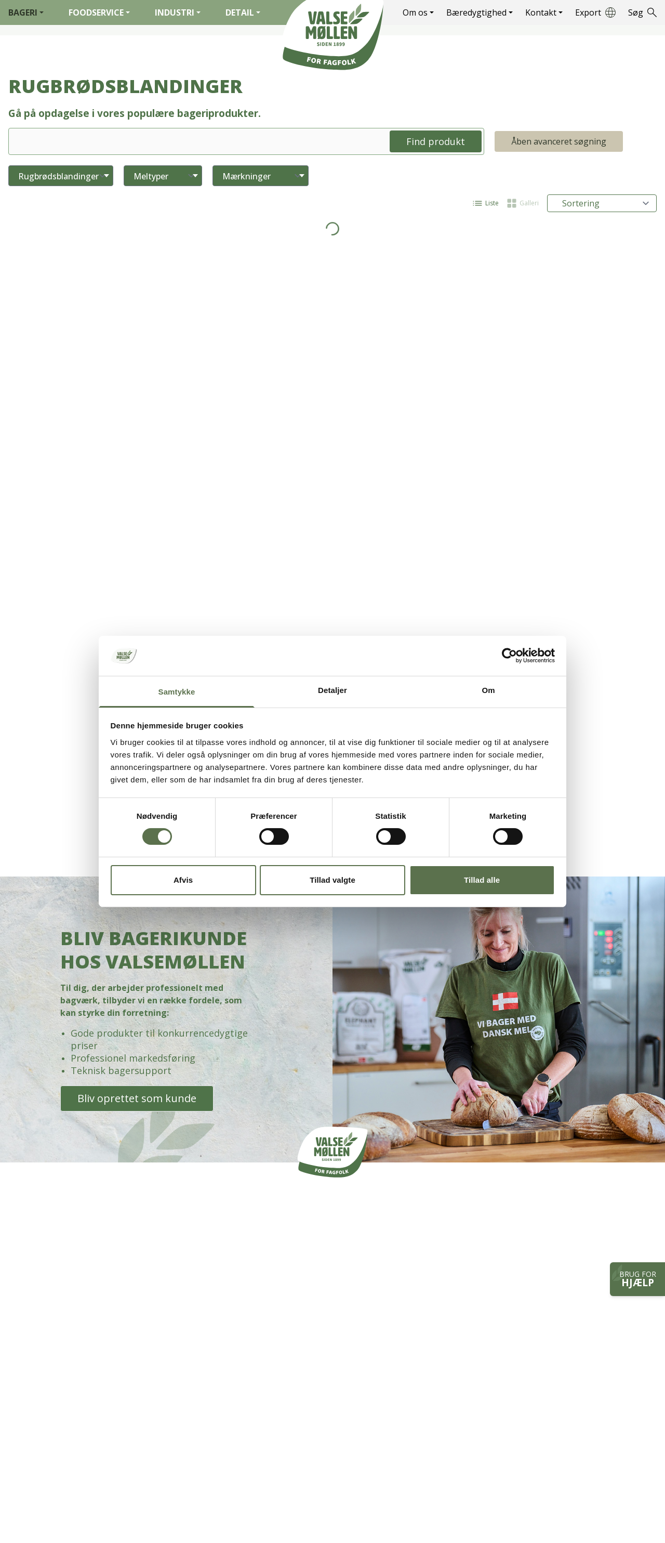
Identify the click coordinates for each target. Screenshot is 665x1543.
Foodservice (99, 12)
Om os (418, 12)
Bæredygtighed (479, 12)
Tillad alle (482, 879)
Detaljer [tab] (332, 690)
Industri (178, 12)
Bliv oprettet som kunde (136, 1098)
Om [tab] (488, 690)
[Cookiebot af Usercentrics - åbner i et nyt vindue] (509, 655)
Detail (242, 12)
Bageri (26, 12)
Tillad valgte (332, 879)
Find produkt (435, 141)
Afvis (183, 879)
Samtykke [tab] (176, 691)
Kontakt (544, 12)
